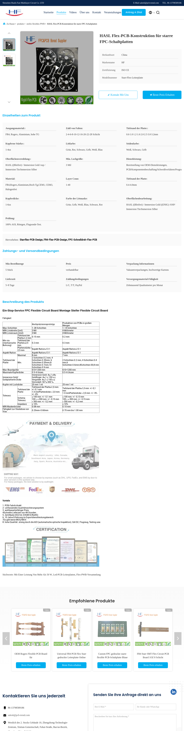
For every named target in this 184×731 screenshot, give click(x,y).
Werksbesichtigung (111, 677)
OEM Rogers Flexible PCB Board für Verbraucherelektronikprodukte (31, 531)
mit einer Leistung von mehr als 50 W (33, 449)
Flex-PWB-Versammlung (88, 449)
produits (20, 24)
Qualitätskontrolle (110, 683)
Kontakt (96, 12)
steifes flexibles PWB (36, 24)
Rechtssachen (132, 672)
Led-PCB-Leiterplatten (64, 449)
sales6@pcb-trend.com (19, 589)
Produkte (61, 12)
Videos (73, 12)
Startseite (49, 12)
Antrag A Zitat (134, 12)
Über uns (84, 12)
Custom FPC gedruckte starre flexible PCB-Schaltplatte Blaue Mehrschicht (112, 531)
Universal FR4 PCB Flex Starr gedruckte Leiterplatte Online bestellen (71, 531)
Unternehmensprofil (111, 672)
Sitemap (106, 688)
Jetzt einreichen (112, 621)
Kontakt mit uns (119, 94)
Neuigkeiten (132, 677)
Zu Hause (11, 24)
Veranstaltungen (111, 12)
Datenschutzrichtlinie (28, 716)
